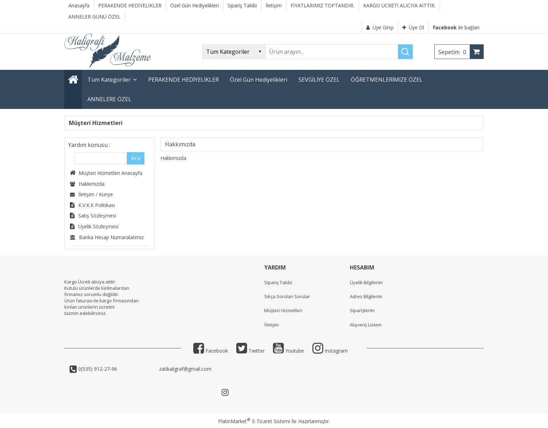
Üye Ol (413, 27)
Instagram (330, 350)
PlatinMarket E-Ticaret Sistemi (254, 421)
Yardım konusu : (89, 145)
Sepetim (454, 52)
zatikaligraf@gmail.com (184, 369)
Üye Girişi (380, 27)
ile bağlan (456, 27)
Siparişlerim (362, 310)
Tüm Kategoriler (109, 79)
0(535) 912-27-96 (117, 369)
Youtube (288, 350)
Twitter (250, 350)
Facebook (210, 350)
